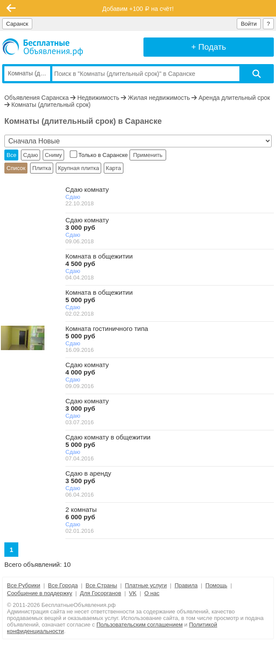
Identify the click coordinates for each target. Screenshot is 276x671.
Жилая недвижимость (159, 97)
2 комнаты (81, 513)
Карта (113, 168)
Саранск (17, 23)
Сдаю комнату (87, 189)
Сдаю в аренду (88, 477)
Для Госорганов (100, 593)
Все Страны (101, 585)
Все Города (63, 585)
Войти (248, 23)
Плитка (41, 168)
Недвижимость (98, 97)
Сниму (53, 155)
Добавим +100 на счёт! (138, 8)
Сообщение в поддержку (39, 593)
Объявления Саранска (36, 97)
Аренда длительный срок (234, 97)
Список (16, 168)
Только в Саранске (99, 155)
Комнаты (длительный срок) (51, 104)
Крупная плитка (78, 168)
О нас (152, 593)
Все (11, 155)
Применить (148, 155)
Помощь (216, 585)
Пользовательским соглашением (139, 624)
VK (132, 593)
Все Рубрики (23, 585)
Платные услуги (146, 585)
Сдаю (30, 155)
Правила (186, 585)
